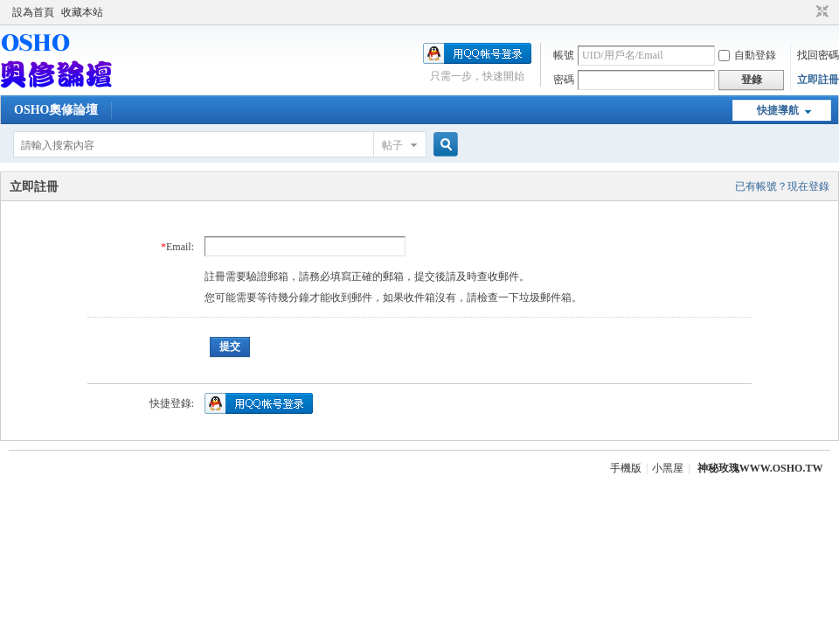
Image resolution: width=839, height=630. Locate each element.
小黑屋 (667, 468)
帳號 (563, 55)
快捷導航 (778, 110)
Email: (180, 247)
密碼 (563, 80)
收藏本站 (82, 12)
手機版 (625, 468)
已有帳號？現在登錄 (782, 186)
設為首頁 (33, 12)
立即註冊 (818, 80)
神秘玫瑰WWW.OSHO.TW (760, 468)
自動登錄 (747, 55)
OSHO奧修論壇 (56, 109)
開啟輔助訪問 (805, 12)
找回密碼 (818, 55)
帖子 (392, 145)
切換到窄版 (820, 12)
